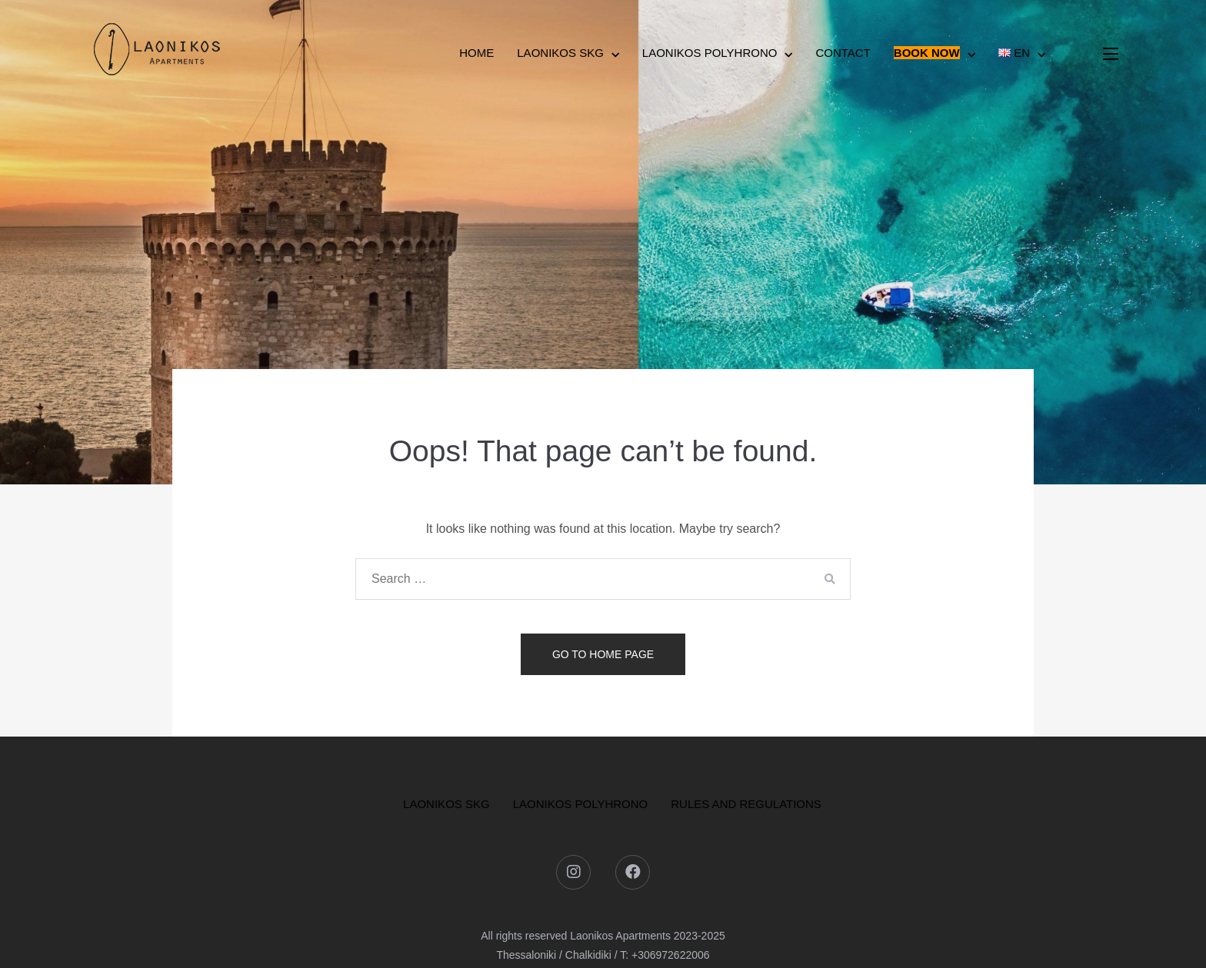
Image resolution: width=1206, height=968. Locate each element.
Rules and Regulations (746, 803)
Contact (842, 52)
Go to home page (603, 654)
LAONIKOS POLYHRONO (580, 803)
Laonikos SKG (560, 52)
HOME (476, 52)
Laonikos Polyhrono (710, 52)
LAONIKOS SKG (446, 803)
